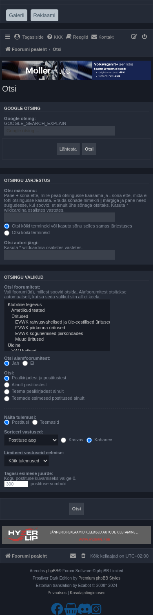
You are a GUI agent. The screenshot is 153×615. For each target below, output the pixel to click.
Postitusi (16, 422)
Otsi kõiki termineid (27, 232)
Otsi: (9, 372)
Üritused (57, 317)
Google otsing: (20, 118)
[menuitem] (29, 37)
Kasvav (72, 439)
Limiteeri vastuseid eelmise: (34, 452)
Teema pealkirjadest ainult (34, 391)
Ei (28, 363)
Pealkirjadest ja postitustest (35, 377)
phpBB (52, 571)
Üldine (57, 345)
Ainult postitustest (25, 384)
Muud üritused (57, 339)
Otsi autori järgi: (21, 242)
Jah (11, 363)
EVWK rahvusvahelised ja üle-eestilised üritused (57, 322)
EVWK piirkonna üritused (57, 328)
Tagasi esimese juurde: (28, 473)
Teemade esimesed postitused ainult (44, 398)
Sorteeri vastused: (23, 431)
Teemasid (45, 422)
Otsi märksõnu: (20, 190)
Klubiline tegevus (57, 305)
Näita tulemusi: (20, 417)
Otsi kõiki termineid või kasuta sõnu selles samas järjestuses (68, 225)
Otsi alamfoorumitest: (27, 358)
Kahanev (99, 439)
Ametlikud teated (57, 310)
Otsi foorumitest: (22, 287)
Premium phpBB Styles (99, 578)
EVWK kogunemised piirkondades (57, 334)
